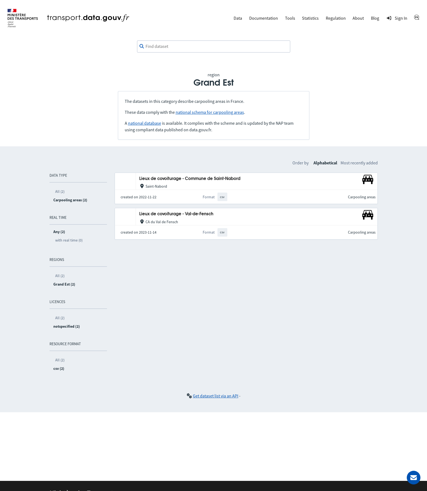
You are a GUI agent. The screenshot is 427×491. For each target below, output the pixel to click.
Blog (375, 18)
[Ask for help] (413, 477)
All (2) (60, 191)
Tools (290, 18)
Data (238, 18)
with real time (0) (69, 240)
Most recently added (359, 162)
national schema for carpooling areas (210, 112)
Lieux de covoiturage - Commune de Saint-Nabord (189, 179)
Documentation (263, 18)
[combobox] (213, 46)
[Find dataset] (213, 46)
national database (144, 123)
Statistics (310, 18)
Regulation (336, 18)
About (358, 18)
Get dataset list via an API (215, 396)
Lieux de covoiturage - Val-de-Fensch (176, 214)
